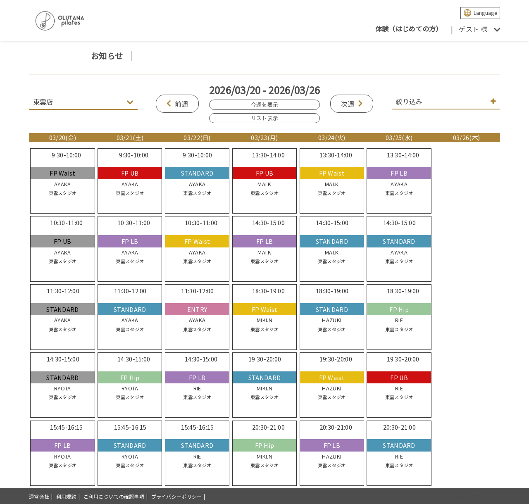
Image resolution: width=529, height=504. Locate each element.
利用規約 (66, 496)
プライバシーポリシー (176, 496)
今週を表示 (264, 104)
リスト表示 (264, 118)
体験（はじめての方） (409, 28)
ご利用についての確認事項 (113, 496)
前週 (181, 104)
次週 (348, 104)
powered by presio (477, 496)
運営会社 (39, 496)
